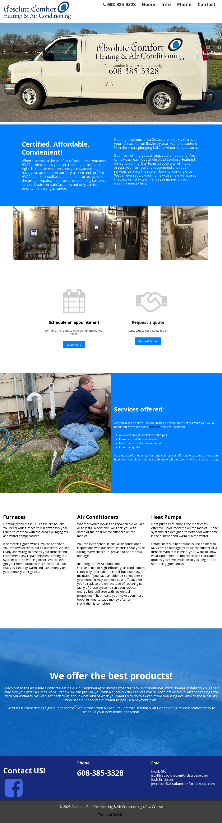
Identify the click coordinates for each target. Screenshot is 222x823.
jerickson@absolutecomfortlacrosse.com (183, 783)
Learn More (74, 344)
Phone (184, 4)
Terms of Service (111, 814)
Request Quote (148, 341)
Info (166, 4)
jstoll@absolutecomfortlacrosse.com (179, 775)
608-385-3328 (119, 4)
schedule (154, 427)
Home (148, 4)
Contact (207, 4)
